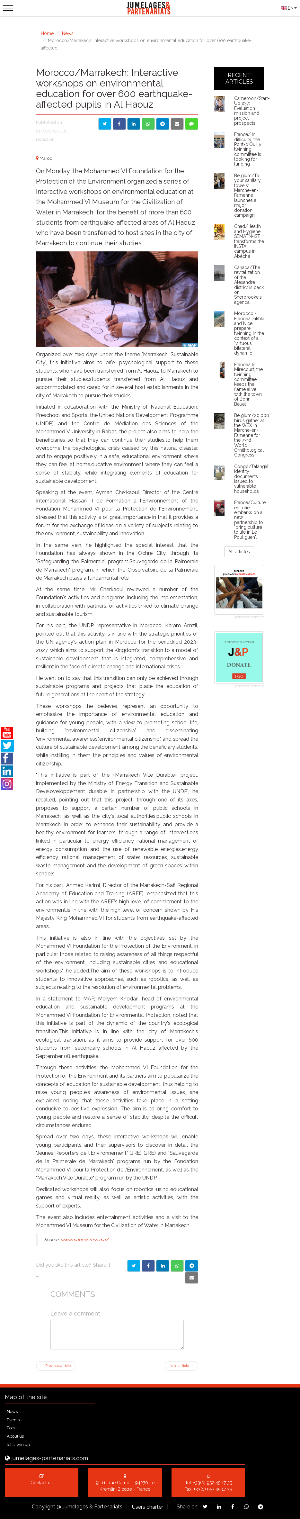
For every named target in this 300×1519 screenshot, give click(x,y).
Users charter (147, 1507)
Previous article (56, 1366)
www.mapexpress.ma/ (84, 1239)
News (68, 33)
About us (15, 1436)
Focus (12, 1427)
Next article (181, 1366)
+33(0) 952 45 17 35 (212, 1482)
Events (13, 1419)
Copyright (43, 1507)
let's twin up (18, 1444)
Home (47, 33)
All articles (239, 551)
